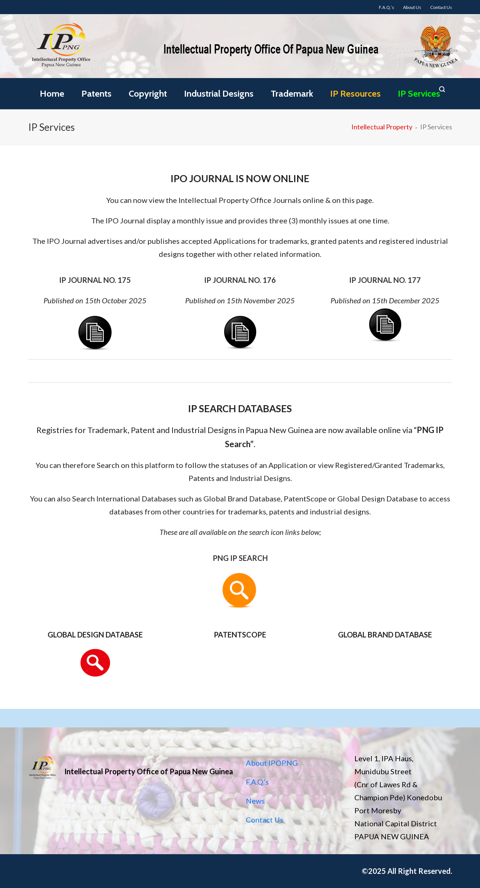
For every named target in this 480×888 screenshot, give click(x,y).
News (255, 800)
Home (52, 93)
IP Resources (355, 93)
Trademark (292, 93)
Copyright (148, 93)
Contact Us (264, 819)
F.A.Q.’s (257, 781)
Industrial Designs (219, 93)
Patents (96, 93)
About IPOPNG (272, 762)
